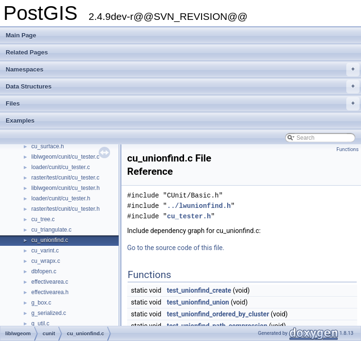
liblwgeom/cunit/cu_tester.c (65, 156)
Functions (347, 149)
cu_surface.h (47, 146)
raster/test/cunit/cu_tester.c (65, 177)
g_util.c (40, 323)
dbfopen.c (43, 271)
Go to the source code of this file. (175, 247)
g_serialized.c (48, 313)
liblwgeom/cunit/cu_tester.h (65, 188)
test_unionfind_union (198, 302)
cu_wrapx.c (45, 261)
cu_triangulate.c (51, 229)
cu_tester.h (189, 216)
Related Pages (27, 52)
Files (183, 103)
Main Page (21, 35)
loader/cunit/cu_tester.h (60, 198)
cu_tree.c (43, 219)
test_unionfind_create (199, 290)
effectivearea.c (49, 281)
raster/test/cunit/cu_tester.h (65, 209)
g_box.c (41, 302)
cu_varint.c (45, 250)
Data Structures (183, 86)
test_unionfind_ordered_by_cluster (218, 314)
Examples (20, 120)
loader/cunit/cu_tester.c (60, 167)
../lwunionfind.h (199, 205)
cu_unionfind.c (49, 240)
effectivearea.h (50, 292)
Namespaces (183, 69)
